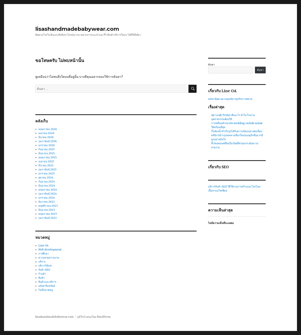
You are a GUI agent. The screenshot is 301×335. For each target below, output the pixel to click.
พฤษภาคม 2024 (47, 189)
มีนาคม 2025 (45, 165)
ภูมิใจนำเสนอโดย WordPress (94, 316)
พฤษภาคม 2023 (47, 214)
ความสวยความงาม (48, 257)
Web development (49, 249)
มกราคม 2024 (46, 197)
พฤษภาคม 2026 (47, 129)
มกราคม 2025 (46, 173)
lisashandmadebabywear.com (77, 29)
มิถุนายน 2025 (46, 153)
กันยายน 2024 (46, 181)
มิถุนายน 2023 (46, 209)
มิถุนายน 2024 (46, 185)
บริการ (41, 261)
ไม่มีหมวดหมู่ (45, 290)
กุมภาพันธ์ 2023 (47, 218)
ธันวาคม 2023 (46, 201)
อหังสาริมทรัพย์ (46, 286)
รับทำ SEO (44, 269)
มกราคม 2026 (46, 145)
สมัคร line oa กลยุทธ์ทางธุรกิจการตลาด (230, 99)
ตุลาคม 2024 (45, 177)
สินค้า (41, 277)
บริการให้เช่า (45, 265)
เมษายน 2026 (46, 133)
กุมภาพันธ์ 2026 (47, 141)
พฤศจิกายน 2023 (48, 205)
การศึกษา (43, 253)
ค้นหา (211, 64)
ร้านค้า (42, 273)
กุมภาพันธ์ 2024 (47, 193)
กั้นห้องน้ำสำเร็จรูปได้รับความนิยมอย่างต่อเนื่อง (236, 131)
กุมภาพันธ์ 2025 (47, 169)
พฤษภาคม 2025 (47, 157)
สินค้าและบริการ (47, 282)
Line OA (43, 245)
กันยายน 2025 (46, 149)
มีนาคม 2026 (46, 137)
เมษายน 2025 (46, 161)
